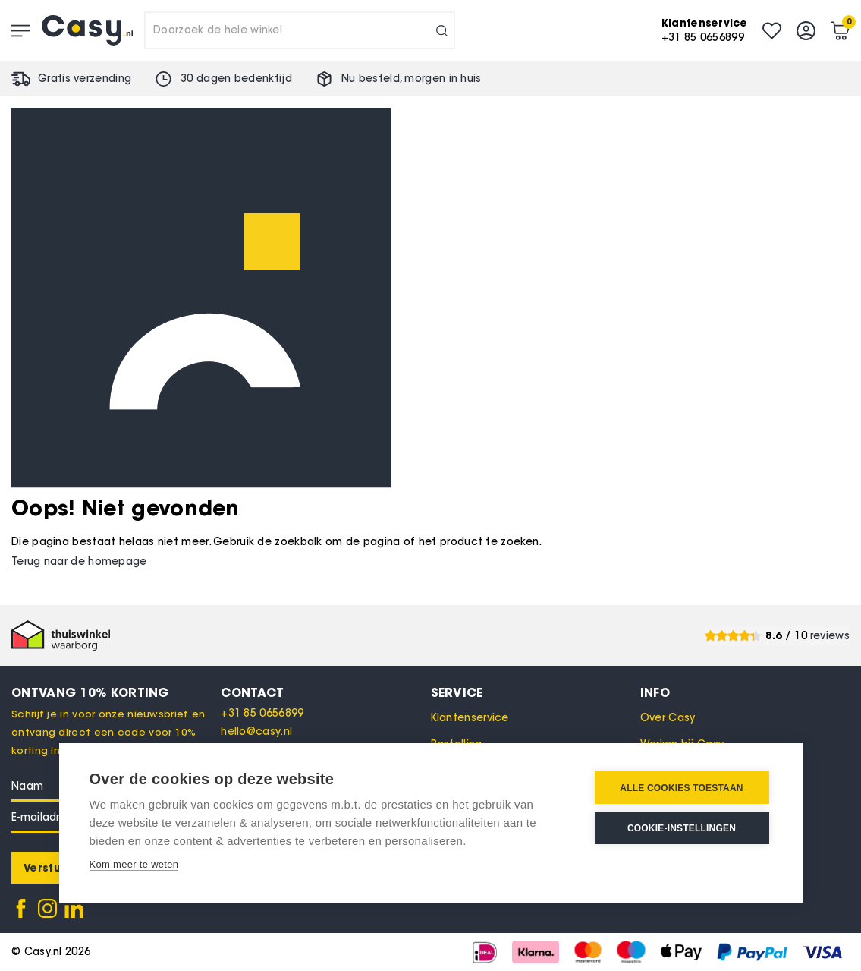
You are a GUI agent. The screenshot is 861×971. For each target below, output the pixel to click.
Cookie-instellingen (681, 828)
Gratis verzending (84, 78)
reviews (830, 635)
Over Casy (668, 717)
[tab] (325, 692)
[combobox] (299, 30)
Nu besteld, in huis (411, 78)
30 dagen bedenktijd (236, 78)
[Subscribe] (47, 868)
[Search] (442, 30)
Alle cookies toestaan (681, 788)
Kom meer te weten (134, 864)
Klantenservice (470, 717)
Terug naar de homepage (79, 561)
